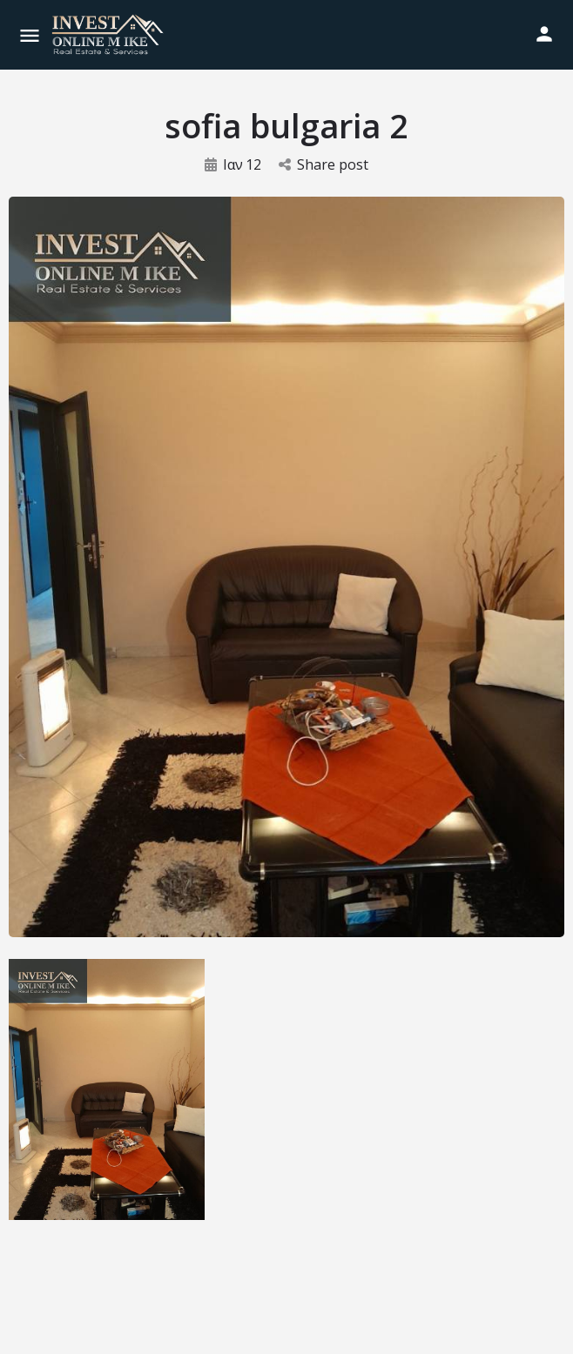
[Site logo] (110, 35)
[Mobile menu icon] (29, 35)
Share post (323, 164)
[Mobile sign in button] (544, 34)
